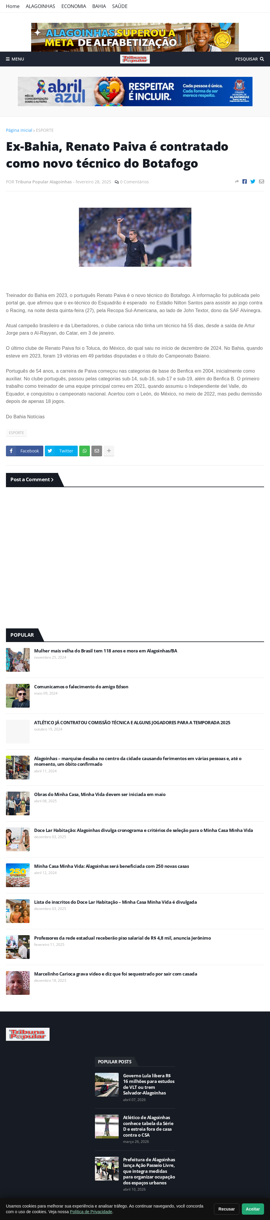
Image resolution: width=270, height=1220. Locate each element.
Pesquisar (246, 59)
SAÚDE (120, 6)
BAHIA (99, 6)
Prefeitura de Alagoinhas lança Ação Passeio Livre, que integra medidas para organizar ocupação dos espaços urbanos (149, 1171)
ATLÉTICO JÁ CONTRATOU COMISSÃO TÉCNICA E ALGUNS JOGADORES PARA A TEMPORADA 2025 (132, 722)
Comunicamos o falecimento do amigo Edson (81, 687)
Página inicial (19, 130)
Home (13, 6)
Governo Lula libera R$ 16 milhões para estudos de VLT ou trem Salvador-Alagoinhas (148, 1084)
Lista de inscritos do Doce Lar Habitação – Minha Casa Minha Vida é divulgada (115, 902)
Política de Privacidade (91, 1211)
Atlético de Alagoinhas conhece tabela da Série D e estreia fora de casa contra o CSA (148, 1126)
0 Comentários (134, 182)
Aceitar (253, 1209)
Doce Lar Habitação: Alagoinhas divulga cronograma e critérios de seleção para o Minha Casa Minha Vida (143, 830)
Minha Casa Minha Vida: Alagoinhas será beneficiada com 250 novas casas (111, 866)
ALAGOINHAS (40, 6)
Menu (18, 59)
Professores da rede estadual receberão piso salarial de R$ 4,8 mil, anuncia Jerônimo (122, 938)
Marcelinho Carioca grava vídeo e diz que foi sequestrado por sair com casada (115, 974)
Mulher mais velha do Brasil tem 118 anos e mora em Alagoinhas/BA (105, 651)
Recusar (226, 1209)
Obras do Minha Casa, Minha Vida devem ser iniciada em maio (99, 794)
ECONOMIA (73, 6)
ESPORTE (45, 130)
